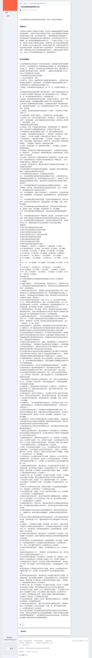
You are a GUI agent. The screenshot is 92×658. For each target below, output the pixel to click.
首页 (6, 12)
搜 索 (11, 648)
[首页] (20, 3)
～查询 (7, 16)
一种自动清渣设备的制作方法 (37, 3)
